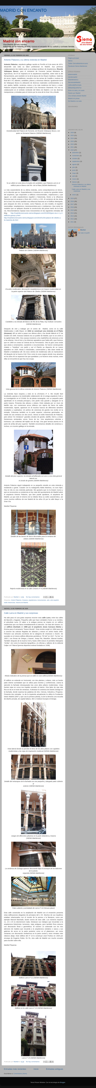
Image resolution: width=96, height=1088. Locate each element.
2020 (72, 150)
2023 (72, 141)
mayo (74, 173)
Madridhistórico (73, 80)
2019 (72, 198)
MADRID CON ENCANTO (23, 10)
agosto (74, 164)
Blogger (62, 1082)
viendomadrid (72, 77)
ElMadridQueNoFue (74, 88)
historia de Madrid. (22, 602)
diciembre (75, 152)
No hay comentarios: (33, 597)
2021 (72, 147)
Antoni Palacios (16, 600)
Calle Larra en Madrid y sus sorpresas (21, 613)
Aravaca (25, 600)
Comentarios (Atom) (20, 1073)
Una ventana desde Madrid (77, 96)
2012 (72, 219)
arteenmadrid (72, 74)
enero (74, 195)
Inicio (36, 1069)
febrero (74, 182)
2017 (72, 204)
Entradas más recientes (15, 1069)
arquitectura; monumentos (37, 600)
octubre (75, 158)
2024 (72, 138)
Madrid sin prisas (73, 98)
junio (74, 170)
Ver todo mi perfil (83, 233)
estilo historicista (9, 602)
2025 (72, 135)
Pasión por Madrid (74, 93)
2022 (72, 144)
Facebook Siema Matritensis (77, 66)
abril (73, 176)
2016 (72, 207)
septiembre (76, 161)
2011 (72, 222)
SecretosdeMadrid (74, 82)
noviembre (76, 155)
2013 (72, 216)
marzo (74, 179)
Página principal (73, 58)
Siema (70, 61)
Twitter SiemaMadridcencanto (78, 63)
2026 (72, 132)
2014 (72, 213)
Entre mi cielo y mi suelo (76, 90)
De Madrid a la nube (75, 101)
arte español (54, 600)
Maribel (83, 230)
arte (48, 600)
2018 (72, 201)
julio (73, 167)
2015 (72, 210)
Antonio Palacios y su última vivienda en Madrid (25, 60)
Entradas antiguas (54, 1069)
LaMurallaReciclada (74, 85)
